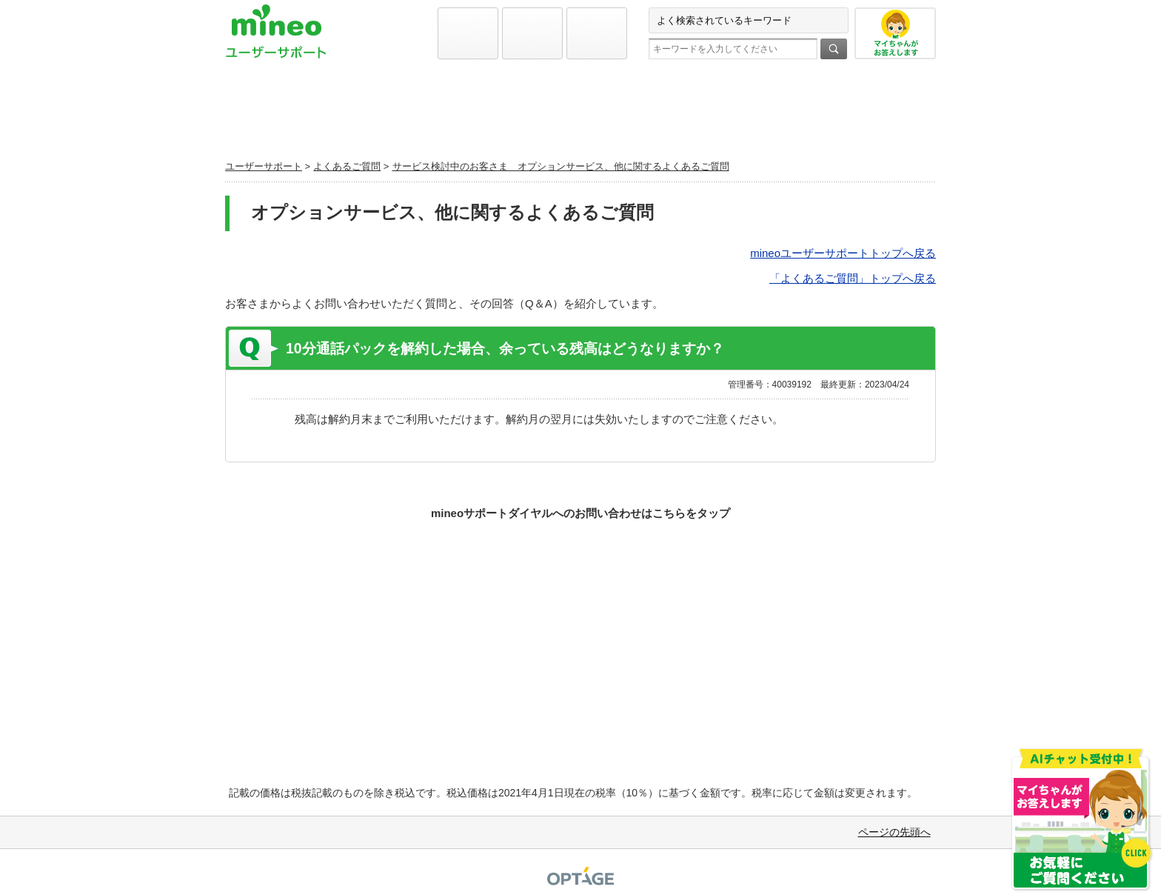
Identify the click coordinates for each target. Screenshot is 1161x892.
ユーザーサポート (263, 166)
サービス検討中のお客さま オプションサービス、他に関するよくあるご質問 (560, 166)
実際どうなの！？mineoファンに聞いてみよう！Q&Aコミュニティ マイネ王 (581, 638)
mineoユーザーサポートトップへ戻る (843, 253)
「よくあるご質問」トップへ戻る (852, 278)
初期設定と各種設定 (341, 115)
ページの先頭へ (894, 832)
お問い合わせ (819, 115)
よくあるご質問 (580, 115)
